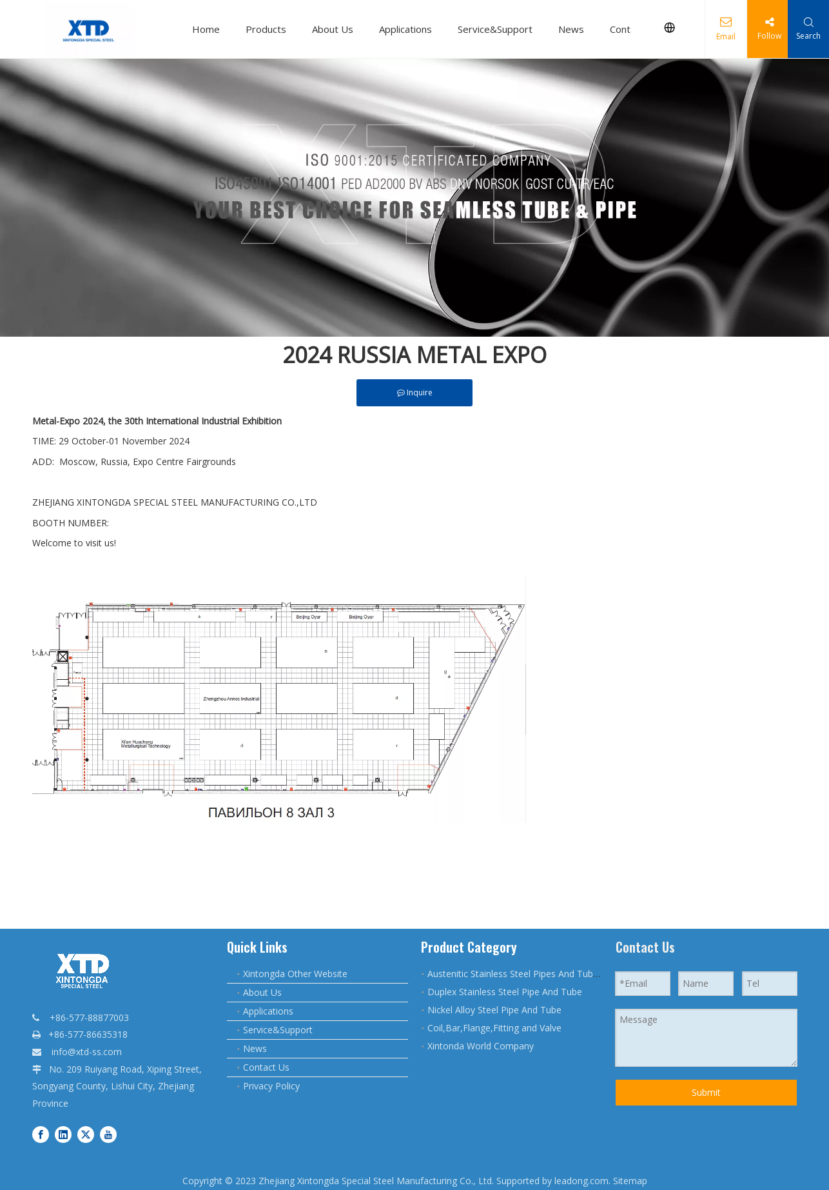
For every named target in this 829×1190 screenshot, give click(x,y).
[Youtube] (108, 1133)
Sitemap (630, 1181)
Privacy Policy (271, 1086)
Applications (405, 29)
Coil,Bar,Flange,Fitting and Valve (494, 1028)
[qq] (414, 198)
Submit (706, 1092)
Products (266, 29)
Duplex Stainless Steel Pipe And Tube (504, 992)
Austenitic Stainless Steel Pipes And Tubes (515, 973)
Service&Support (495, 29)
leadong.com (581, 1181)
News (571, 29)
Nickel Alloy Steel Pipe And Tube (494, 1010)
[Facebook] (40, 1133)
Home (206, 29)
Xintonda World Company (480, 1046)
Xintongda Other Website (295, 973)
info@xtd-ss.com (87, 1052)
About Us (332, 29)
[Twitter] (85, 1133)
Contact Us (266, 1067)
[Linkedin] (63, 1133)
